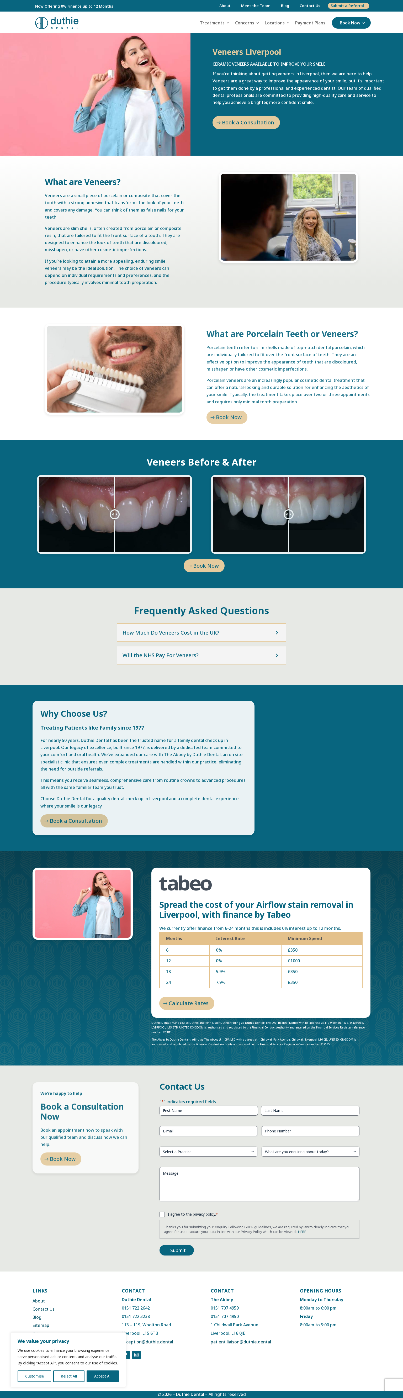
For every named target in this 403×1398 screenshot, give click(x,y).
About (225, 5)
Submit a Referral (347, 5)
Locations (275, 23)
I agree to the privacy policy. (193, 1214)
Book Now (350, 23)
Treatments (212, 23)
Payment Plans (310, 23)
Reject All (69, 1376)
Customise (34, 1376)
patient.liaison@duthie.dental (241, 1342)
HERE (302, 1231)
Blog (285, 5)
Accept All (103, 1376)
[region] (68, 1360)
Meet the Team (256, 5)
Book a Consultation (248, 122)
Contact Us (310, 5)
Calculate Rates (189, 1003)
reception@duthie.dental (147, 1342)
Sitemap (41, 1325)
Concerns (244, 23)
